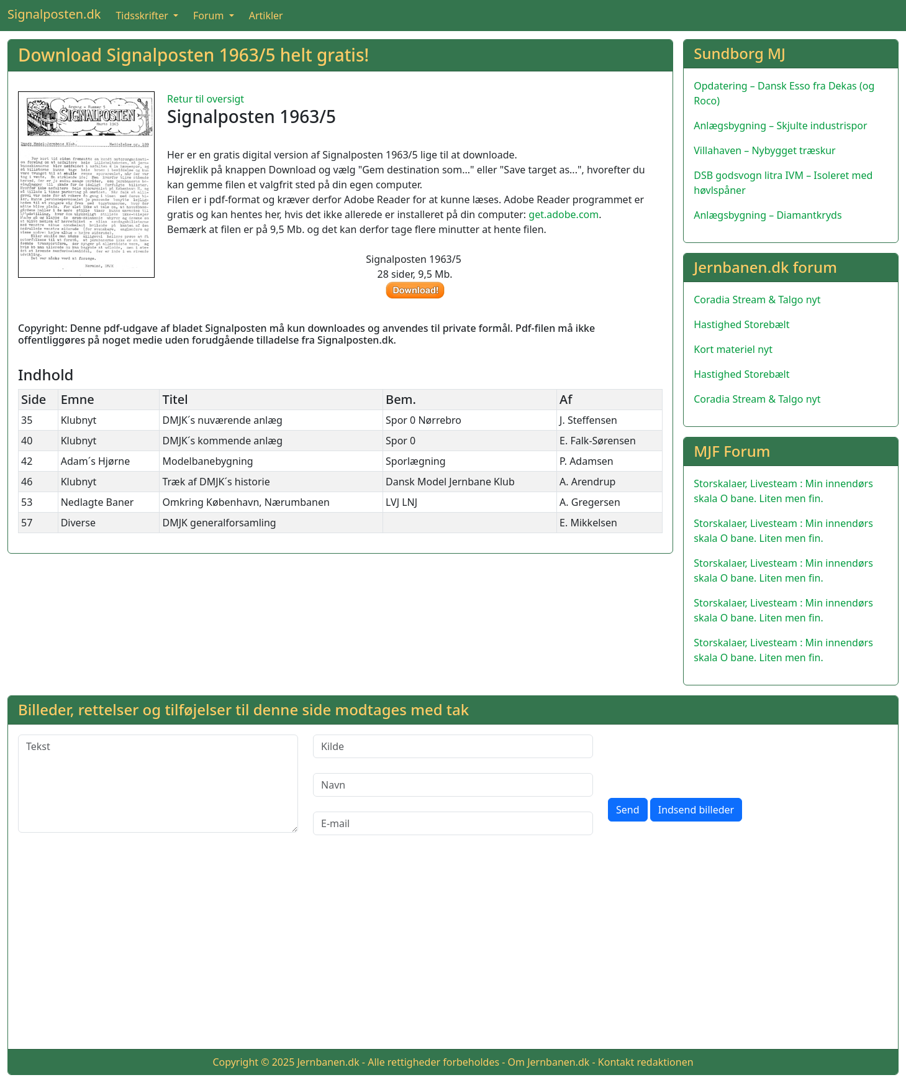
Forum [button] (210, 15)
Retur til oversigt (205, 99)
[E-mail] (453, 823)
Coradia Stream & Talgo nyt (757, 299)
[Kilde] (453, 746)
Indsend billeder (696, 810)
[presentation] (702, 759)
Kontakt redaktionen (646, 1062)
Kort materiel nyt (733, 349)
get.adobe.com (563, 214)
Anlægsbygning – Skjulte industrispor (780, 125)
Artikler (266, 15)
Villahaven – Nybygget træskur (764, 150)
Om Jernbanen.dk (549, 1062)
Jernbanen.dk (328, 1062)
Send (628, 810)
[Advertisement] (453, 952)
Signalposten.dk (54, 14)
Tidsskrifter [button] (143, 15)
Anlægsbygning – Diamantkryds (767, 215)
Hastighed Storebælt (741, 324)
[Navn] (453, 785)
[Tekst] (158, 784)
